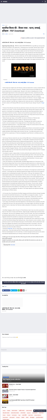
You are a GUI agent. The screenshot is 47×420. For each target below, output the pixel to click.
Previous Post (4, 349)
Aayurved (28, 412)
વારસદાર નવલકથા (29, 410)
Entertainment (34, 412)
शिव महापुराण (32, 417)
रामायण (27, 417)
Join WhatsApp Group (39, 410)
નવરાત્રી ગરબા (41, 412)
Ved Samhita (14, 415)
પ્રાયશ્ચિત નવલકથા (21, 410)
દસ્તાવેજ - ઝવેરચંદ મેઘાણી (13, 394)
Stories (4, 410)
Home (3, 25)
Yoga (19, 415)
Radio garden (12, 417)
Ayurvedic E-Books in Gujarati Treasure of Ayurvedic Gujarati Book (22, 389)
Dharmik (8, 415)
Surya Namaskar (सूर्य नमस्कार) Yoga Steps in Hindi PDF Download (21, 400)
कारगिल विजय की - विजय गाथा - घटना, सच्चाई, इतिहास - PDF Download (19, 82)
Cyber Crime (30, 415)
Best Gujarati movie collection (11, 379)
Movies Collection (38, 415)
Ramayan (18, 417)
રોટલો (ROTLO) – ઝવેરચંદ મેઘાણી (15, 384)
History (4, 415)
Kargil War (10, 228)
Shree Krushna (5, 417)
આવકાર (5, 1)
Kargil (6, 25)
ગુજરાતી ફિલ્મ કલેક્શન (39, 417)
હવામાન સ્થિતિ (24, 415)
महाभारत (23, 417)
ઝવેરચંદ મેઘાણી (23, 412)
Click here (13, 245)
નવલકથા (8, 410)
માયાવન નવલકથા (14, 410)
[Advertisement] (23, 13)
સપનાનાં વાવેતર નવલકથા (15, 412)
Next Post (43, 349)
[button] (1, 2)
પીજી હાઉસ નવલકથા (6, 412)
